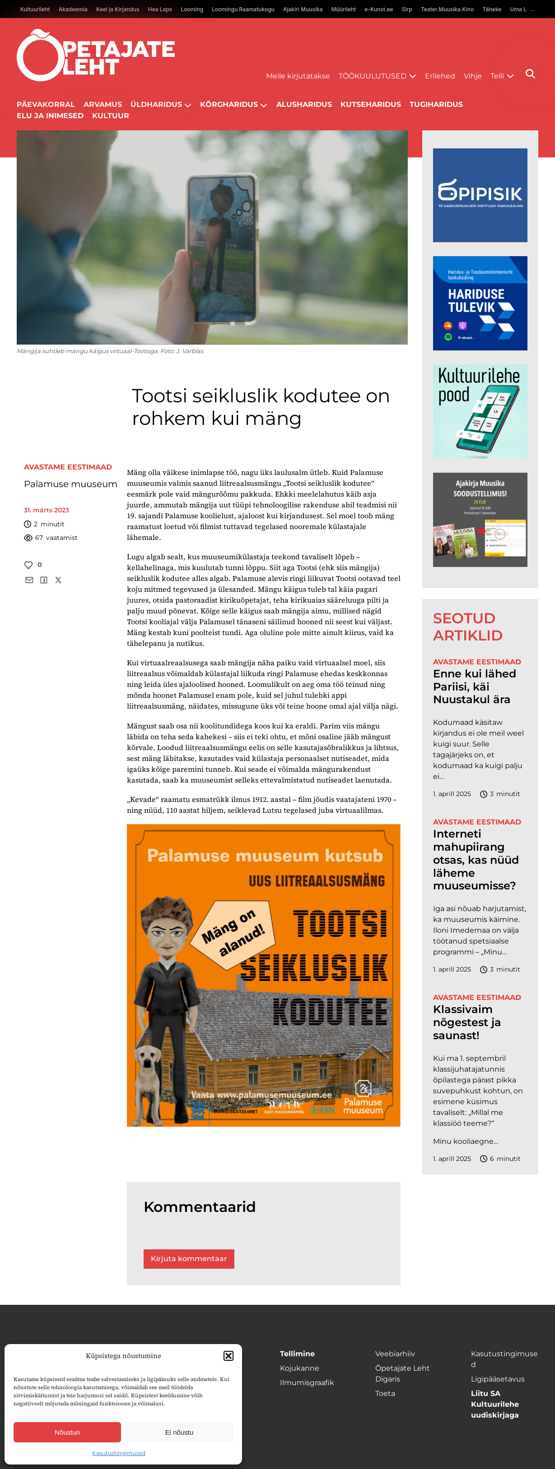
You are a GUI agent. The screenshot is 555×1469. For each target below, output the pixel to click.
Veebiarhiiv (395, 1353)
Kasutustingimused (118, 1453)
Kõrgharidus (229, 104)
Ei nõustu (179, 1432)
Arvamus (103, 104)
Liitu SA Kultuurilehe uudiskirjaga (495, 1404)
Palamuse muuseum (70, 484)
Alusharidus (304, 104)
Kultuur (110, 115)
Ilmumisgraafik (307, 1382)
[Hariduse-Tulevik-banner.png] (480, 348)
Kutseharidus (370, 104)
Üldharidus (156, 104)
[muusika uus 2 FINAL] (480, 564)
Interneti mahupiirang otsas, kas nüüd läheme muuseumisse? (476, 860)
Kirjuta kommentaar (189, 1258)
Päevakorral (46, 104)
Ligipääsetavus (498, 1379)
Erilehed (440, 76)
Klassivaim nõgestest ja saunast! (467, 1022)
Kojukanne (299, 1368)
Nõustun (67, 1432)
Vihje (473, 76)
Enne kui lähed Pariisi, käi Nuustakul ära (474, 687)
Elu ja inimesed (50, 115)
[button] (228, 1355)
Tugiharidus (436, 104)
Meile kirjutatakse (298, 76)
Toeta (385, 1393)
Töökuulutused (372, 76)
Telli (497, 76)
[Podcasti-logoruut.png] (480, 239)
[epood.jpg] (480, 456)
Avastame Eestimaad (68, 467)
